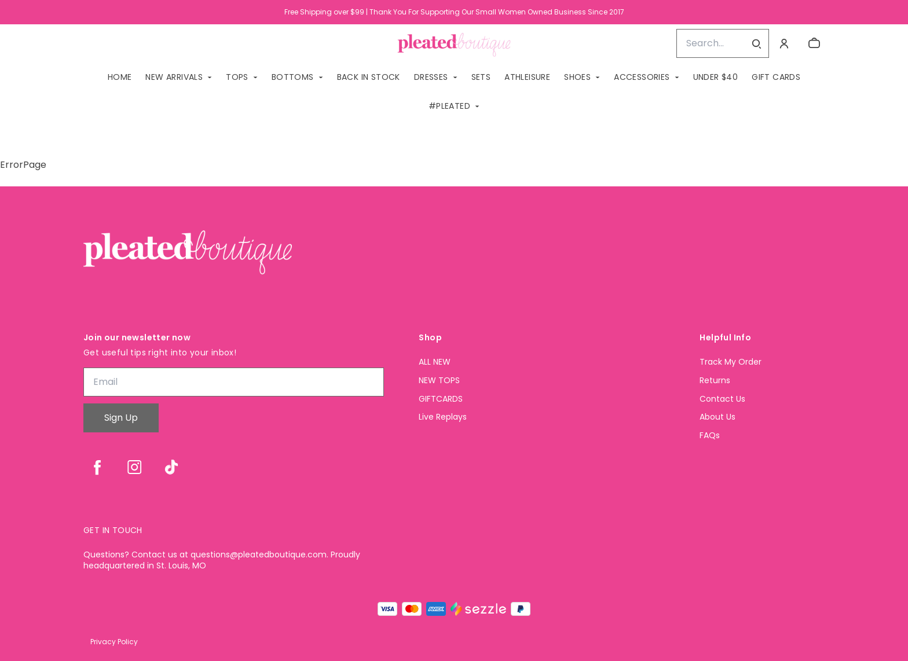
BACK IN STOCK (368, 77)
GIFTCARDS (441, 399)
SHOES (577, 77)
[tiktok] (171, 467)
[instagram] (134, 467)
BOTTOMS (293, 77)
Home (120, 77)
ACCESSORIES (641, 77)
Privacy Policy (114, 642)
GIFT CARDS (776, 77)
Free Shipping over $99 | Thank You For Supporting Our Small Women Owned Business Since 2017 (454, 12)
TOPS (237, 77)
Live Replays (443, 417)
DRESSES (431, 77)
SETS (481, 77)
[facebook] (97, 467)
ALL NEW (435, 362)
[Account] (784, 43)
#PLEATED (449, 106)
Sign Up (121, 417)
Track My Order (730, 362)
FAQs (710, 435)
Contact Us (722, 399)
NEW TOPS (439, 380)
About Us (717, 417)
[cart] (814, 43)
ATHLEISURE (527, 77)
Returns (715, 380)
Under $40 (715, 77)
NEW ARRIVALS (174, 77)
